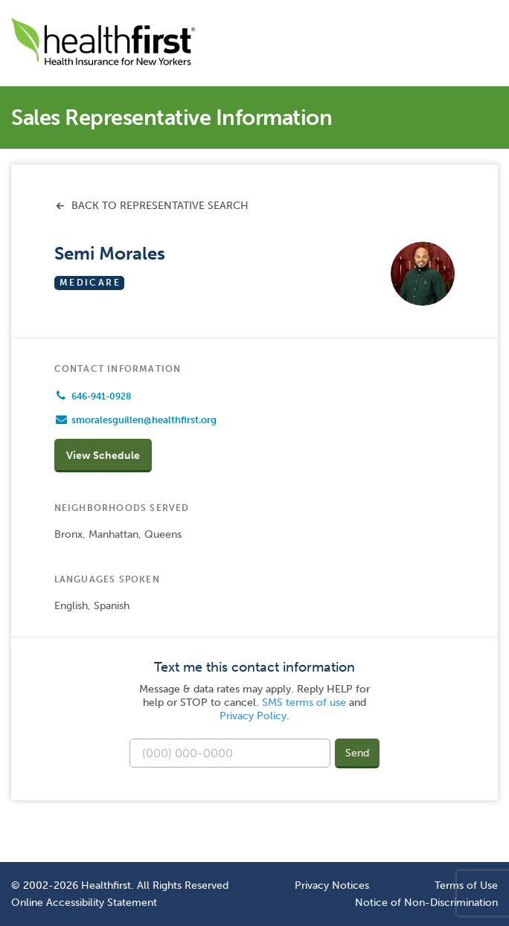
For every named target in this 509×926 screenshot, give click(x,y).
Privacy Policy (253, 716)
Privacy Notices (332, 885)
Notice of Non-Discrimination (426, 902)
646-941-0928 (101, 396)
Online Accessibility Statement (84, 902)
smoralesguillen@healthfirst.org (144, 419)
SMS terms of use (304, 702)
